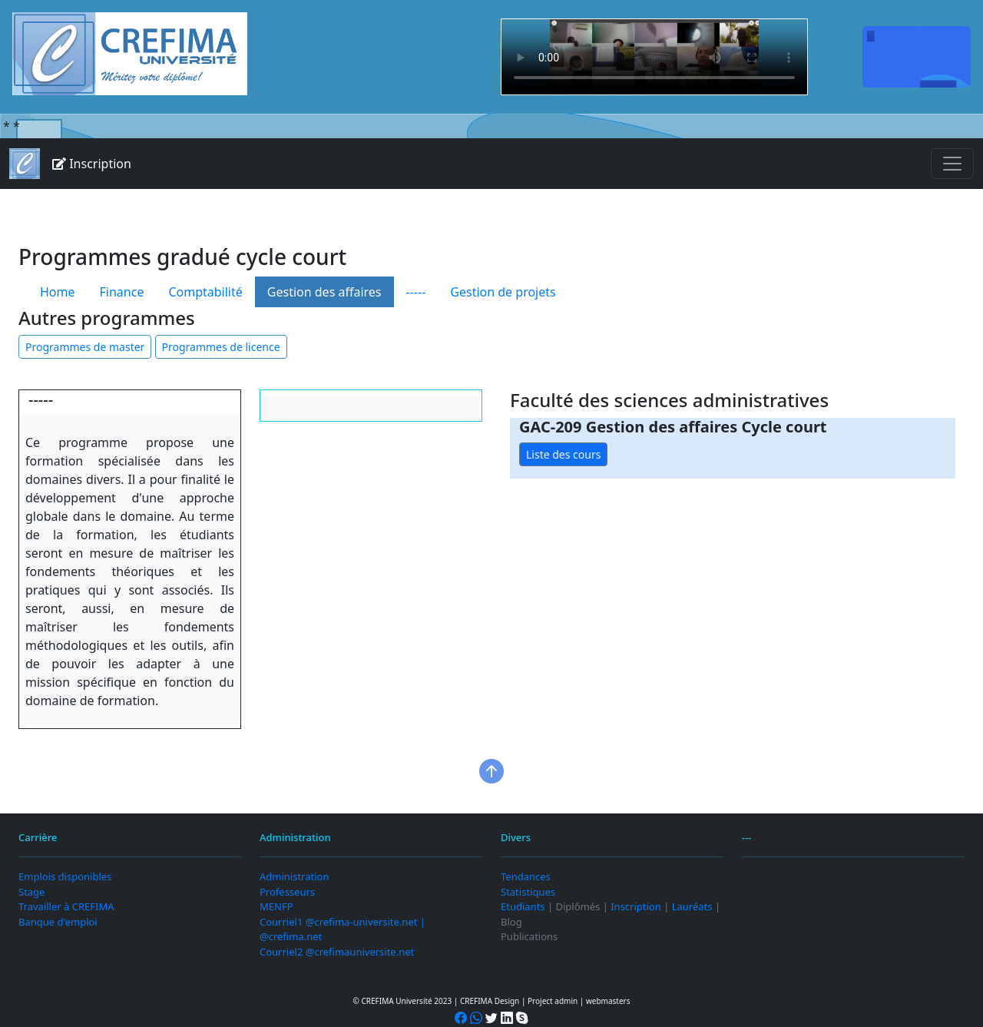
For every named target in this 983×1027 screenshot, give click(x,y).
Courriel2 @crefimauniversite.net (337, 952)
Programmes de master (84, 347)
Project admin (553, 1001)
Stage (31, 892)
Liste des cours (563, 454)
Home (57, 291)
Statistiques (528, 892)
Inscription (91, 163)
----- (416, 291)
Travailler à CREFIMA (66, 906)
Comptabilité (205, 291)
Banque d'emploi (58, 922)
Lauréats (692, 906)
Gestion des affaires (324, 291)
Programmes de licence (221, 347)
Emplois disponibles (64, 876)
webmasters (608, 1001)
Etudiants (523, 906)
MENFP (276, 906)
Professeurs (287, 892)
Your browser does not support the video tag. (654, 56)
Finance (122, 291)
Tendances (526, 876)
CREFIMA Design (489, 1001)
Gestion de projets (502, 291)
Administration (294, 876)
